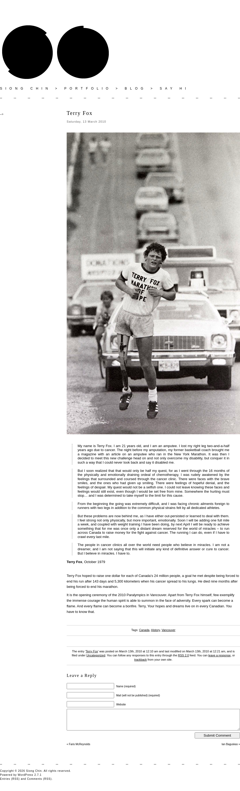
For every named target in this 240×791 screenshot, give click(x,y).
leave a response (219, 655)
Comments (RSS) (39, 782)
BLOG (135, 88)
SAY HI (174, 88)
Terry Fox (92, 651)
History (155, 630)
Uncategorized (95, 655)
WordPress (25, 778)
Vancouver (168, 630)
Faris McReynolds (79, 748)
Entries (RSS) (10, 782)
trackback (140, 659)
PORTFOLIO (87, 88)
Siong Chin (34, 774)
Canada (144, 630)
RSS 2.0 (183, 655)
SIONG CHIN (25, 88)
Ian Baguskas (230, 748)
